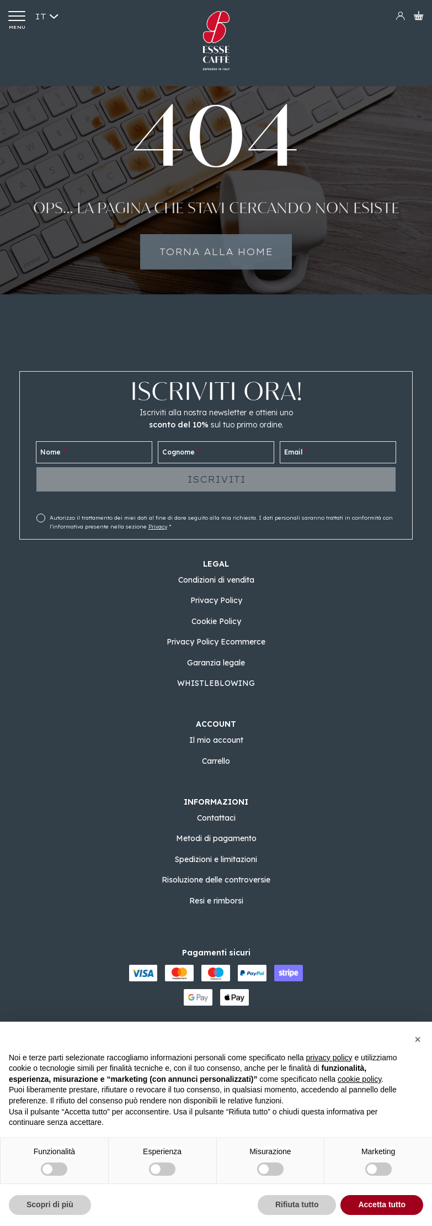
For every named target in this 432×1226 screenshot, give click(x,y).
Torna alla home (216, 262)
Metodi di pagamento (216, 838)
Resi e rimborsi (216, 901)
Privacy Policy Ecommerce (216, 642)
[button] (417, 1039)
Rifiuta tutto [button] (297, 1204)
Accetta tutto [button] (382, 1204)
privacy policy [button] (329, 1057)
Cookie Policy (216, 621)
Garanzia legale (216, 663)
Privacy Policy (216, 600)
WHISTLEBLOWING (216, 683)
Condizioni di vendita (216, 580)
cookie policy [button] (359, 1079)
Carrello (216, 761)
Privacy (157, 526)
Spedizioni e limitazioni (216, 859)
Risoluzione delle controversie (216, 880)
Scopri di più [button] (49, 1204)
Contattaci (216, 818)
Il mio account (216, 740)
